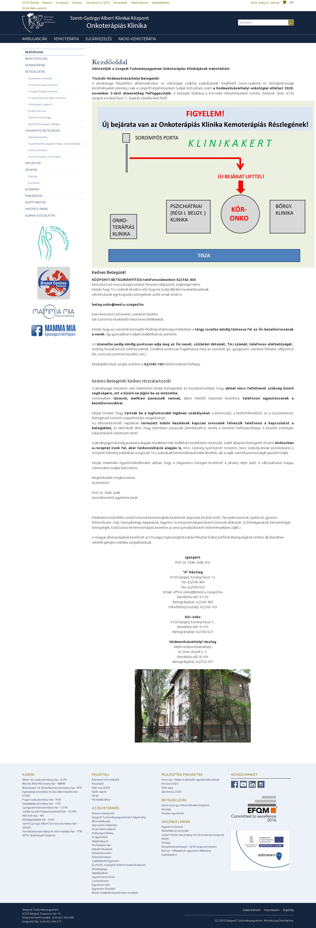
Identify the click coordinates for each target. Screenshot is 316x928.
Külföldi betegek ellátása (44, 124)
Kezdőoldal (34, 52)
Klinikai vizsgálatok (40, 215)
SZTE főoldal (30, 2)
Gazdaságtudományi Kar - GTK (41, 803)
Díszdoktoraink (101, 852)
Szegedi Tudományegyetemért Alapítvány (119, 817)
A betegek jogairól (40, 104)
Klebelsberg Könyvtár (175, 830)
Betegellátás (35, 71)
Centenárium (100, 880)
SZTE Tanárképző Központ (38, 835)
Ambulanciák (34, 39)
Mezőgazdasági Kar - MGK (38, 819)
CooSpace (62, 2)
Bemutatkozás (36, 58)
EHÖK (165, 838)
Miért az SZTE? (101, 787)
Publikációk (33, 195)
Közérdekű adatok (34, 8)
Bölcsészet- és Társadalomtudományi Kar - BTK (52, 787)
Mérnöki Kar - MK (33, 815)
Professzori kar (101, 845)
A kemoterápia (37, 150)
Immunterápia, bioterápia (44, 156)
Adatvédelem (160, 2)
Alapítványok (35, 202)
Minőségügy (99, 868)
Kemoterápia (66, 39)
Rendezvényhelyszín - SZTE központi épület (189, 846)
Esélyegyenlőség (102, 832)
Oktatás (31, 169)
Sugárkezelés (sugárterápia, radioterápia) (54, 143)
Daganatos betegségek (42, 130)
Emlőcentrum (37, 110)
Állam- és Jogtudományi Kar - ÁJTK (44, 779)
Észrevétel (120, 2)
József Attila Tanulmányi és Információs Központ (192, 834)
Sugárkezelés (98, 39)
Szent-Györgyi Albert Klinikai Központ (109, 23)
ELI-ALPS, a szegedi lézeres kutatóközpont (118, 864)
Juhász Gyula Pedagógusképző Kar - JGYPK (49, 811)
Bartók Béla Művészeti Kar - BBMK (43, 783)
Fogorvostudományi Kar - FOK (41, 799)
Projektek (33, 163)
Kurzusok (34, 182)
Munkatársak (35, 65)
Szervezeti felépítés (104, 825)
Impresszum (271, 909)
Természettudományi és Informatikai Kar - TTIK (52, 831)
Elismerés (32, 189)
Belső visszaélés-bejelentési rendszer (115, 892)
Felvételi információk (105, 779)
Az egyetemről (106, 808)
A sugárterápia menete (43, 91)
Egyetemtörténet (103, 876)
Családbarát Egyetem (105, 860)
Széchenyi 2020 (171, 791)
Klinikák (166, 809)
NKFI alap (167, 787)
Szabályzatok (100, 872)
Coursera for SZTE (98, 2)
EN (291, 2)
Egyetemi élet (101, 884)
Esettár (32, 176)
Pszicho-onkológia (39, 117)
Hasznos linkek (36, 208)
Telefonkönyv (139, 2)
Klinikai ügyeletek (172, 813)
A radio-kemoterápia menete (47, 97)
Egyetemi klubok (172, 826)
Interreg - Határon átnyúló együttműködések (190, 779)
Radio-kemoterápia (137, 39)
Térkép (165, 842)
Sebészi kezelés (37, 137)
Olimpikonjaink (101, 856)
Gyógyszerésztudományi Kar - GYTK (45, 807)
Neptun (47, 2)
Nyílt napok (99, 791)
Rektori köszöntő (103, 813)
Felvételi (100, 774)
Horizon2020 (169, 783)
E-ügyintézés (100, 836)
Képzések (98, 783)
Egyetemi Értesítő (103, 888)
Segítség (288, 909)
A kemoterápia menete (43, 84)
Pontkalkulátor (101, 799)
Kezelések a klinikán (40, 78)
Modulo (77, 2)
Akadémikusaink (102, 848)
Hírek (95, 795)
